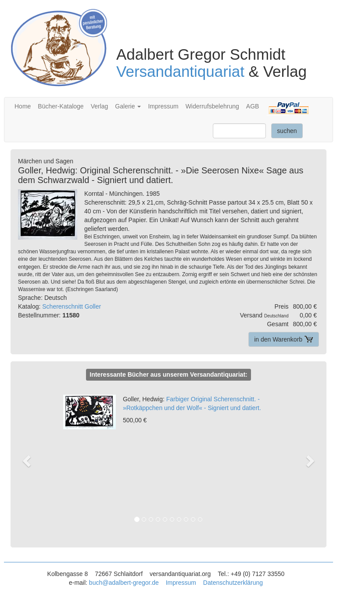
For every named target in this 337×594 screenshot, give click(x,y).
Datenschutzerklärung (233, 582)
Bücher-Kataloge (60, 106)
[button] (31, 460)
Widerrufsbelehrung (212, 106)
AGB (252, 106)
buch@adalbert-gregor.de (124, 582)
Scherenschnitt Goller (71, 306)
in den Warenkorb (283, 339)
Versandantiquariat (180, 71)
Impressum (163, 106)
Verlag (99, 106)
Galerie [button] (128, 106)
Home (22, 106)
